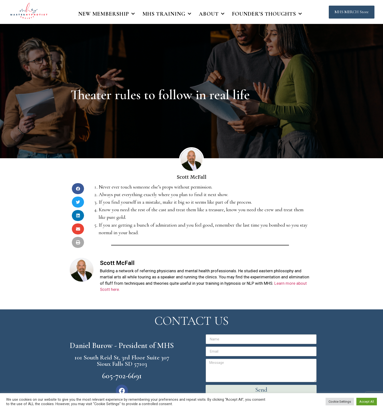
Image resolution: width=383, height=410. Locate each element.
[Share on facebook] (78, 188)
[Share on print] (78, 242)
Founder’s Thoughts (267, 14)
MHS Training (167, 14)
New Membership (106, 14)
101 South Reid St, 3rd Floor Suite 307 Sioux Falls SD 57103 (121, 361)
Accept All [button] (366, 401)
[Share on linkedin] (78, 215)
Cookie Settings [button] (340, 401)
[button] (351, 12)
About (212, 14)
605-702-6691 (122, 375)
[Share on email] (78, 228)
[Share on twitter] (78, 202)
